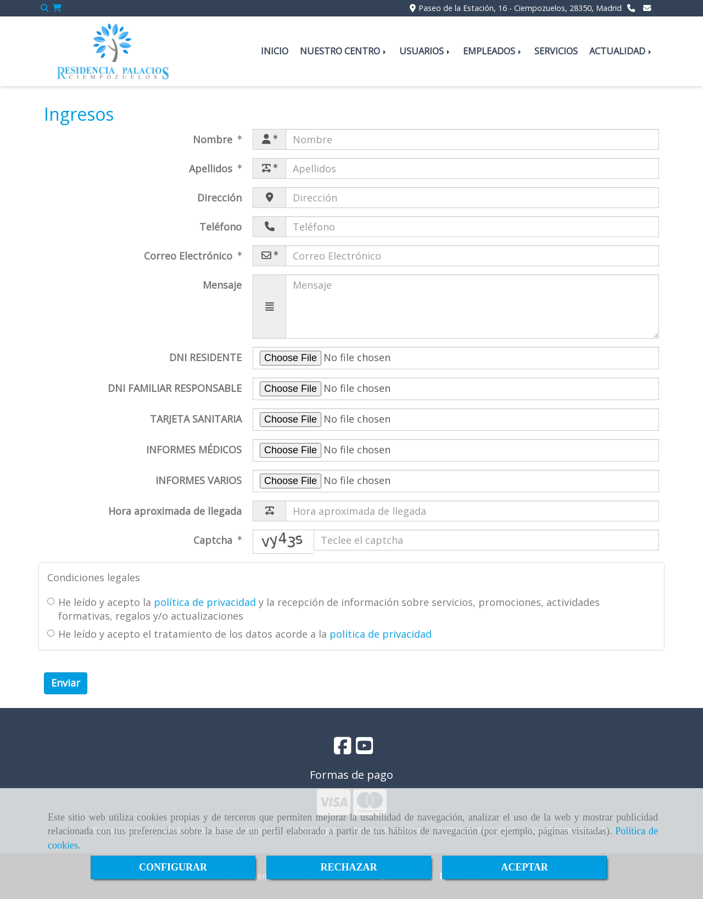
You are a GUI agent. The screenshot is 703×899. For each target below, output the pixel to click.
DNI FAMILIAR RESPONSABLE (175, 388)
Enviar (65, 682)
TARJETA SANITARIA (196, 418)
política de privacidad (205, 602)
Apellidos (212, 168)
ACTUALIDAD (621, 51)
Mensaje (222, 284)
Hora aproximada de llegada (175, 511)
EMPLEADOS (493, 51)
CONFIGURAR (173, 867)
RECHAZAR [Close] (348, 867)
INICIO (274, 51)
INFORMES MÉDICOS (194, 449)
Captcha (214, 540)
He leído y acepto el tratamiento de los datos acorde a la (239, 633)
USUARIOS (425, 51)
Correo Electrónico (189, 255)
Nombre (214, 139)
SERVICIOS (556, 51)
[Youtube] (364, 749)
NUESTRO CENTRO (344, 51)
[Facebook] (343, 749)
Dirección (219, 197)
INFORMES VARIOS (198, 480)
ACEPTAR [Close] (524, 867)
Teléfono (220, 226)
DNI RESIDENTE (205, 357)
